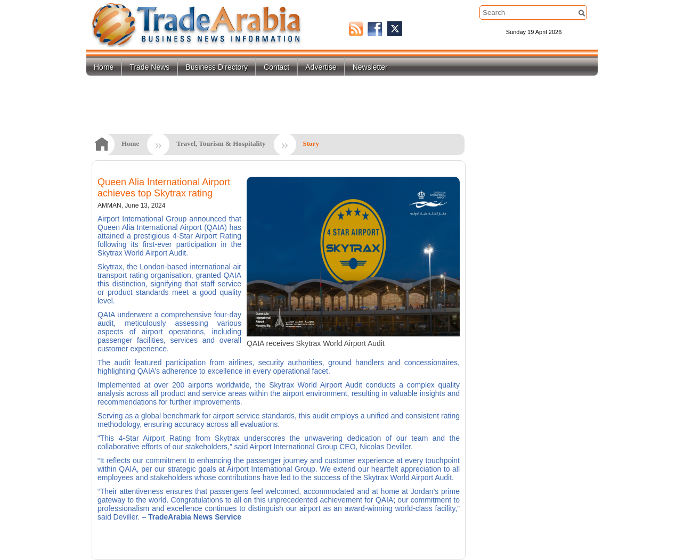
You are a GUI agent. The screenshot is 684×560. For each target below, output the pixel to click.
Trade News (149, 67)
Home (103, 67)
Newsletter (370, 67)
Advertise (320, 67)
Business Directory (216, 67)
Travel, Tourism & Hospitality (220, 143)
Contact (276, 67)
